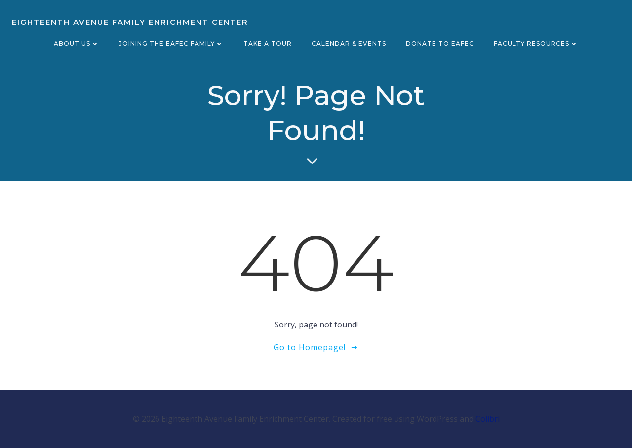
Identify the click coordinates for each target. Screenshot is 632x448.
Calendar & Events (349, 43)
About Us (76, 43)
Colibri (487, 418)
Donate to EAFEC (440, 43)
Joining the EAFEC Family (171, 43)
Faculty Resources (536, 43)
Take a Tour (267, 43)
